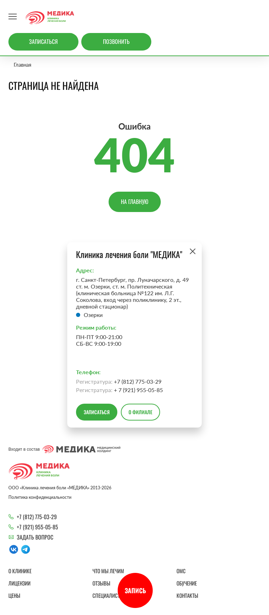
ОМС (181, 571)
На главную (135, 201)
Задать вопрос (35, 537)
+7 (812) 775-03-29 (37, 516)
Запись (135, 590)
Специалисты (108, 595)
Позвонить (116, 41)
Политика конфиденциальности (39, 497)
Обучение (187, 583)
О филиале (140, 412)
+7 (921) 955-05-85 (37, 527)
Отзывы (101, 583)
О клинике (20, 571)
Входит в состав (64, 449)
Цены (14, 595)
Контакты (187, 595)
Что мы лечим (108, 571)
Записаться (43, 41)
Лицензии (19, 583)
